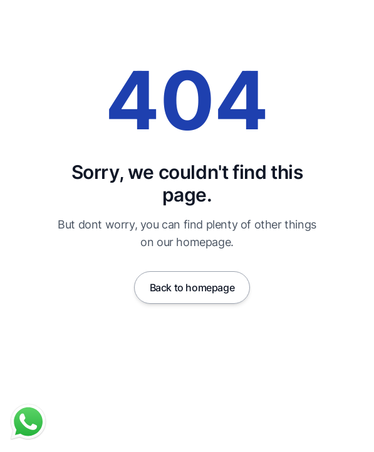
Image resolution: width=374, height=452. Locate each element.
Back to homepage (192, 287)
